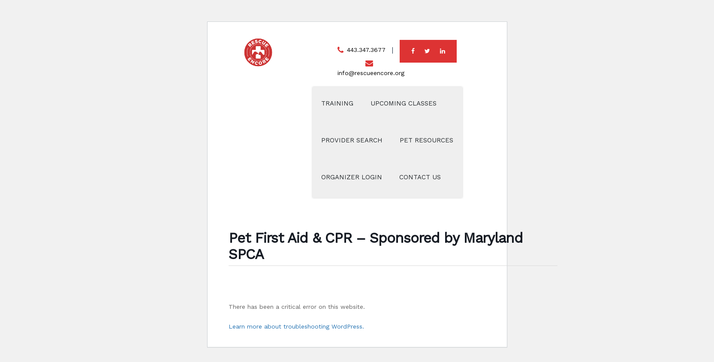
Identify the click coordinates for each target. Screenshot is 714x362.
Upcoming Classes (404, 103)
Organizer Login (351, 177)
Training (337, 103)
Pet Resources (426, 140)
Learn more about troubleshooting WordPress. (296, 326)
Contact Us (420, 177)
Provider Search (352, 140)
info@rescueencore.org (370, 72)
